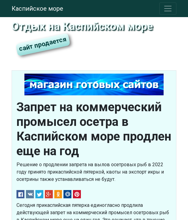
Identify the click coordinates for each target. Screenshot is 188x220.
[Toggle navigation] (167, 8)
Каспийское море (37, 8)
